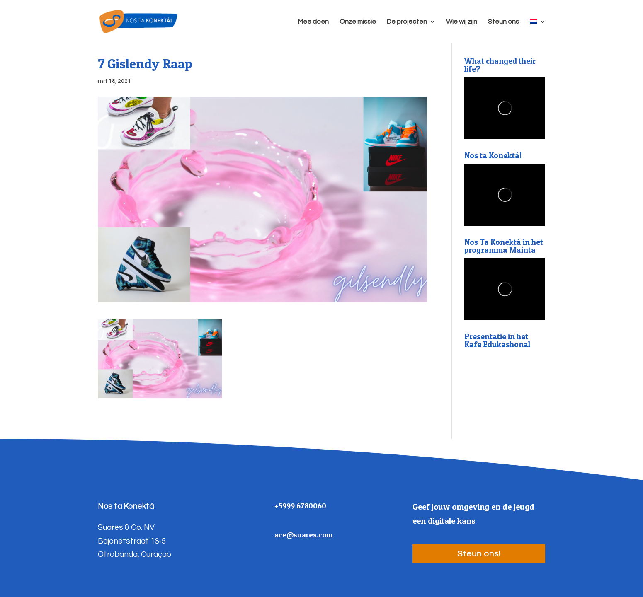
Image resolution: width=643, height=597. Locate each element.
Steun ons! (479, 554)
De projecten (407, 22)
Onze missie (358, 22)
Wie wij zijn (461, 22)
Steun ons (503, 22)
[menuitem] (538, 31)
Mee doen (313, 22)
